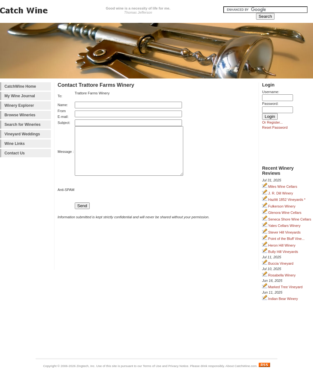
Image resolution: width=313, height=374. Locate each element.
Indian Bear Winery (280, 299)
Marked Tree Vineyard (282, 287)
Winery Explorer (19, 105)
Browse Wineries (19, 115)
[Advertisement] (25, 259)
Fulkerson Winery (279, 206)
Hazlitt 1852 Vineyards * (283, 199)
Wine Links (14, 143)
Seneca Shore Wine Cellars (286, 219)
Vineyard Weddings (22, 134)
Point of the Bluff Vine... (283, 239)
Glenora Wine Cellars (282, 212)
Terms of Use (152, 366)
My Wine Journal (19, 96)
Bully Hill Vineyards (280, 252)
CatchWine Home (20, 86)
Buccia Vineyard (277, 263)
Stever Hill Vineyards (281, 232)
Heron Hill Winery (279, 245)
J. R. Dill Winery (277, 193)
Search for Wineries (22, 124)
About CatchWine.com (241, 366)
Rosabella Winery (279, 275)
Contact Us (14, 153)
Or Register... (272, 122)
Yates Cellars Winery (281, 226)
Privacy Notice (178, 366)
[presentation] (120, 199)
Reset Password (275, 127)
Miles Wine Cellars (279, 186)
